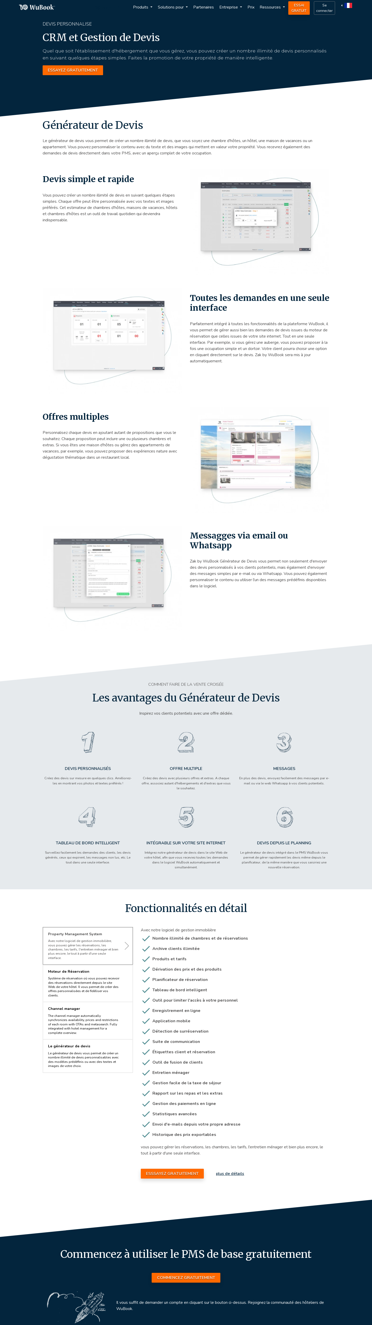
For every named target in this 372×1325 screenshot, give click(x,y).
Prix (250, 7)
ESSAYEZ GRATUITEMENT (73, 70)
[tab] (88, 946)
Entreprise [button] (229, 7)
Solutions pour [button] (171, 7)
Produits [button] (141, 7)
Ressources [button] (271, 7)
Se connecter (324, 8)
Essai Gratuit (299, 8)
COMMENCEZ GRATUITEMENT (186, 1278)
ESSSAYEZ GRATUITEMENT (172, 1173)
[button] (347, 5)
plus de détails (230, 1173)
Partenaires (203, 7)
